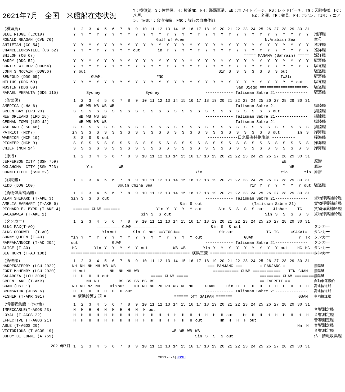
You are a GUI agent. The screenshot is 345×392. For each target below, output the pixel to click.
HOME (181, 385)
